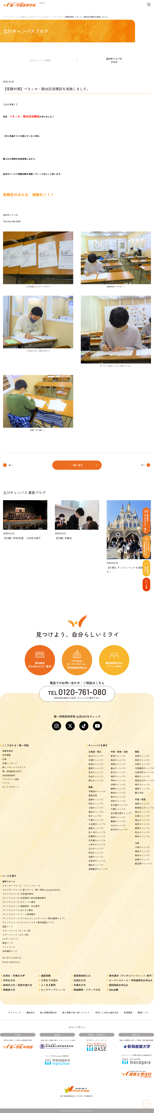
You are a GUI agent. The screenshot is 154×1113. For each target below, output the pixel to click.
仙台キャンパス (96, 776)
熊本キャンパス (142, 855)
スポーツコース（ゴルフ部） (16, 934)
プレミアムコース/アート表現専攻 (18, 914)
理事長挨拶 (7, 750)
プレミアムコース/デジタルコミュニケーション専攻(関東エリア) (33, 918)
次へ (143, 465)
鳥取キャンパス (142, 803)
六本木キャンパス (97, 844)
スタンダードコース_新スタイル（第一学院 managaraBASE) (31, 889)
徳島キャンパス (142, 828)
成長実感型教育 (8, 775)
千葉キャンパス (96, 819)
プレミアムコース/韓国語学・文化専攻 (21, 906)
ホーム (6, 16)
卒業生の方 (80, 985)
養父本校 (139, 792)
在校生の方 (80, 980)
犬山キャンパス (118, 825)
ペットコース (8, 946)
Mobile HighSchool (11, 961)
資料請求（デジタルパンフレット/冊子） (131, 975)
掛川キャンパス (118, 796)
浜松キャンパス (118, 800)
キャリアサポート (10, 786)
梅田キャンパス (142, 776)
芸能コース (7, 926)
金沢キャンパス (118, 772)
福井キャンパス (118, 776)
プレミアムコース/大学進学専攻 (17, 893)
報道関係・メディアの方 (87, 989)
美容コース (7, 942)
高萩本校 (93, 795)
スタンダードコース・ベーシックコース (21, 885)
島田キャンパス (118, 792)
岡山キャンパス (142, 811)
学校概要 (6, 754)
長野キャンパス (118, 764)
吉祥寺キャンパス (97, 860)
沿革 (4, 759)
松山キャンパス (142, 832)
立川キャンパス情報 (40, 60)
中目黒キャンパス (97, 840)
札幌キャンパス (96, 759)
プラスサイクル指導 (10, 779)
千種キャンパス (118, 809)
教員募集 (128, 1012)
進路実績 (46, 975)
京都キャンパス (142, 755)
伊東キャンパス (118, 784)
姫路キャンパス (142, 788)
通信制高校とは (82, 975)
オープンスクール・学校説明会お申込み (131, 980)
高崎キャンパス (96, 799)
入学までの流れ (49, 980)
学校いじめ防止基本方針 (107, 1012)
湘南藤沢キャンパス (98, 868)
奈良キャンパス (142, 759)
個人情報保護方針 (48, 1012)
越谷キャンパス (96, 811)
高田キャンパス (118, 759)
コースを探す (9, 876)
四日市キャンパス (119, 829)
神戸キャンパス (142, 784)
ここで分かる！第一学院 (15, 745)
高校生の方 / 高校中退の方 (17, 985)
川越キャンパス (96, 807)
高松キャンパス (142, 824)
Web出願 (113, 989)
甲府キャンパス (118, 780)
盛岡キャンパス (96, 768)
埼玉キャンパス (96, 803)
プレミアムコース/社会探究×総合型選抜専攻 (24, 897)
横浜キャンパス (96, 864)
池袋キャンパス (96, 856)
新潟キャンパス (118, 755)
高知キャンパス (142, 836)
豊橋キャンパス (118, 821)
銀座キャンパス (96, 828)
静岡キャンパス (118, 788)
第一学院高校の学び (11, 771)
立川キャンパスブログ (52, 16)
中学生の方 (9, 980)
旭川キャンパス (96, 755)
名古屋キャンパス (119, 804)
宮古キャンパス (96, 772)
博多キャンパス (142, 851)
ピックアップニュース (53, 989)
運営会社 (30, 1012)
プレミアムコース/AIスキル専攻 (17, 910)
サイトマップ (14, 1012)
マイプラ (6, 783)
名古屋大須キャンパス (121, 813)
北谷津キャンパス (97, 824)
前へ (11, 465)
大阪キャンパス (142, 764)
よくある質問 (48, 985)
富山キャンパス (118, 768)
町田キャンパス (96, 852)
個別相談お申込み (118, 985)
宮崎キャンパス (142, 859)
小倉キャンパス (142, 847)
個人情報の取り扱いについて (76, 1012)
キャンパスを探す (19, 16)
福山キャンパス (142, 819)
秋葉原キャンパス (97, 836)
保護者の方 (9, 989)
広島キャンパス (142, 815)
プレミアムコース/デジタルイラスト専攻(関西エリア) (28, 922)
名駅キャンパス (118, 817)
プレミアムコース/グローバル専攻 (18, 901)
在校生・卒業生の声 (14, 975)
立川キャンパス (34, 16)
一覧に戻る (77, 465)
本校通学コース (9, 951)
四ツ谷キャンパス (97, 832)
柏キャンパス (95, 815)
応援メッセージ (9, 763)
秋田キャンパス (96, 764)
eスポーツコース (10, 938)
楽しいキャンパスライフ (14, 767)
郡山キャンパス (96, 780)
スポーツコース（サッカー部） (17, 930)
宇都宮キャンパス (97, 791)
